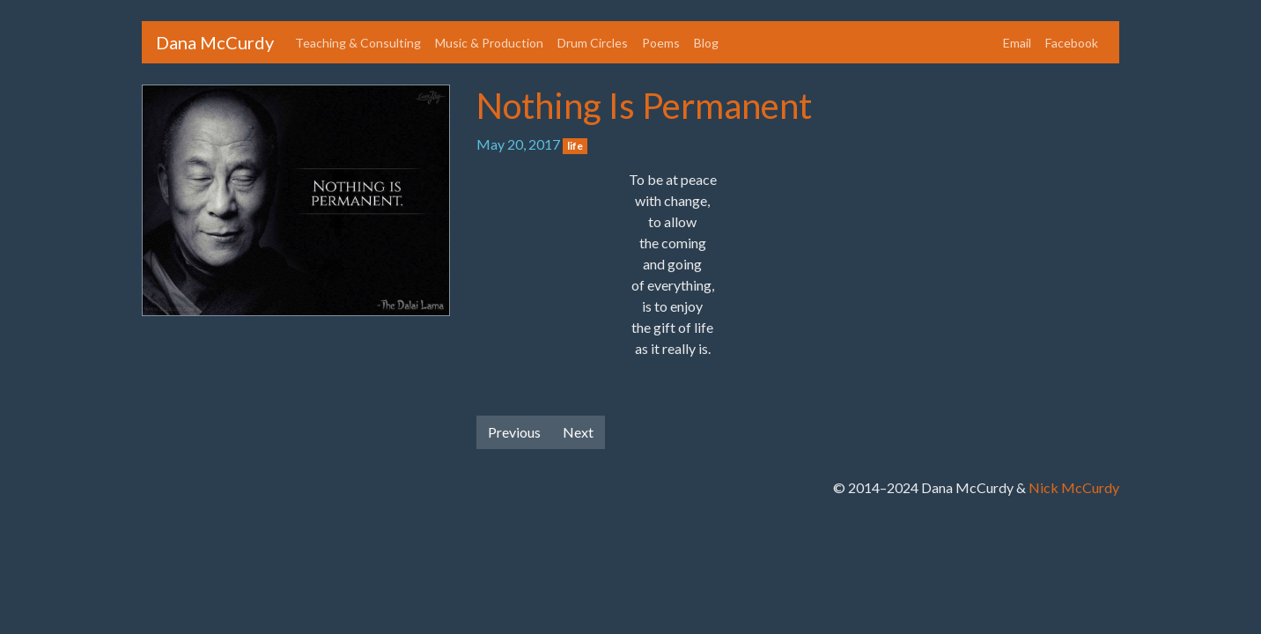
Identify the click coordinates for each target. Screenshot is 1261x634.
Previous (514, 432)
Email (1017, 42)
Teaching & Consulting (358, 42)
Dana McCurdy (215, 42)
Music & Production (489, 42)
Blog (706, 42)
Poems (661, 42)
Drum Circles (592, 42)
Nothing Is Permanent (644, 106)
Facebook (1071, 42)
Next (578, 432)
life (575, 145)
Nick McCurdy (1074, 487)
